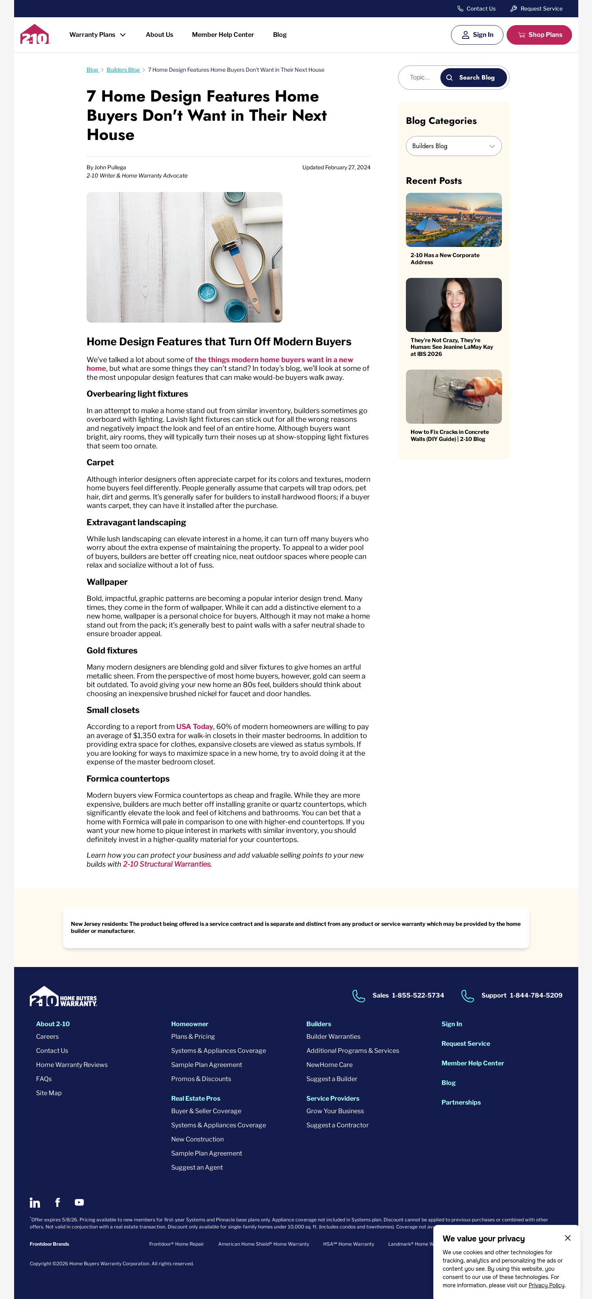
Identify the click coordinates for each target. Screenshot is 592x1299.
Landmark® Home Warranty (419, 1244)
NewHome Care (329, 1065)
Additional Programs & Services (352, 1050)
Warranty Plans (92, 34)
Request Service (542, 8)
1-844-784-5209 (536, 995)
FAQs (44, 1079)
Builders (318, 1024)
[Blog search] (424, 77)
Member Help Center (223, 34)
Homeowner (189, 1024)
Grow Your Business (335, 1111)
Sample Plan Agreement (206, 1065)
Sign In (483, 34)
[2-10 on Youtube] (79, 1202)
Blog (280, 34)
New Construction (197, 1139)
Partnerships (461, 1102)
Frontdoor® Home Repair (176, 1244)
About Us (159, 34)
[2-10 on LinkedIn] (35, 1202)
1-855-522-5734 (418, 995)
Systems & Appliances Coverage (218, 1050)
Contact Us (481, 8)
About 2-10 (53, 1024)
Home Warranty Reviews (72, 1065)
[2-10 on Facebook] (57, 1202)
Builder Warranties (333, 1036)
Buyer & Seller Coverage (206, 1111)
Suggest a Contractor (337, 1125)
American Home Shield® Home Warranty (263, 1244)
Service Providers (332, 1098)
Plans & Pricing (193, 1036)
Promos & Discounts (201, 1079)
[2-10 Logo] (35, 41)
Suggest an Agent (197, 1167)
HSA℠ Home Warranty (348, 1244)
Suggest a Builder (331, 1079)
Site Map (49, 1093)
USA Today (194, 726)
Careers (47, 1036)
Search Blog (477, 77)
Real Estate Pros (195, 1098)
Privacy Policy (547, 1285)
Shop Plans (545, 34)
